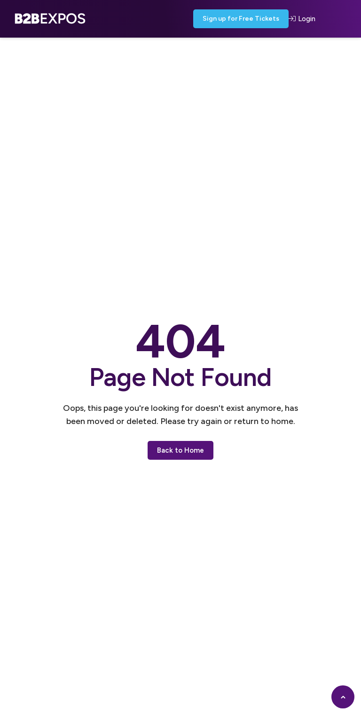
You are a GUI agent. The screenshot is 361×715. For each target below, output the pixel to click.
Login (302, 19)
